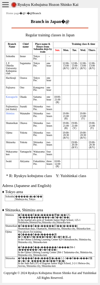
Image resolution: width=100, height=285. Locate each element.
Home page (12, 13)
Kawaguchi (12, 96)
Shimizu (10, 113)
